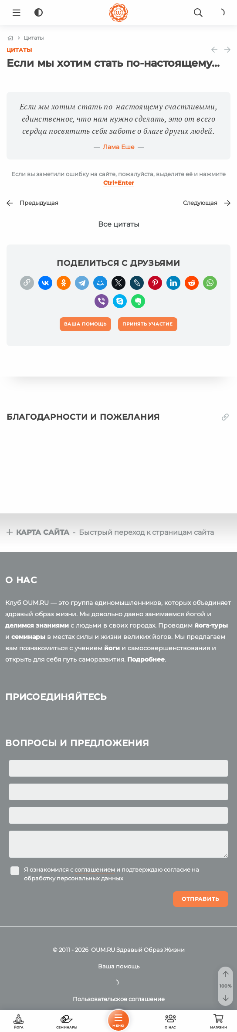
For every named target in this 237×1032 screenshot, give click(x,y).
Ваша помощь (118, 966)
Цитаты (19, 50)
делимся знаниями (37, 625)
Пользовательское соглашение (119, 998)
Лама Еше (119, 147)
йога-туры (211, 625)
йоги (112, 648)
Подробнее (146, 659)
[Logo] (118, 13)
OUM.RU (103, 949)
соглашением (94, 869)
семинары (28, 637)
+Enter (118, 182)
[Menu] (16, 12)
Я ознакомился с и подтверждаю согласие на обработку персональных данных (111, 874)
